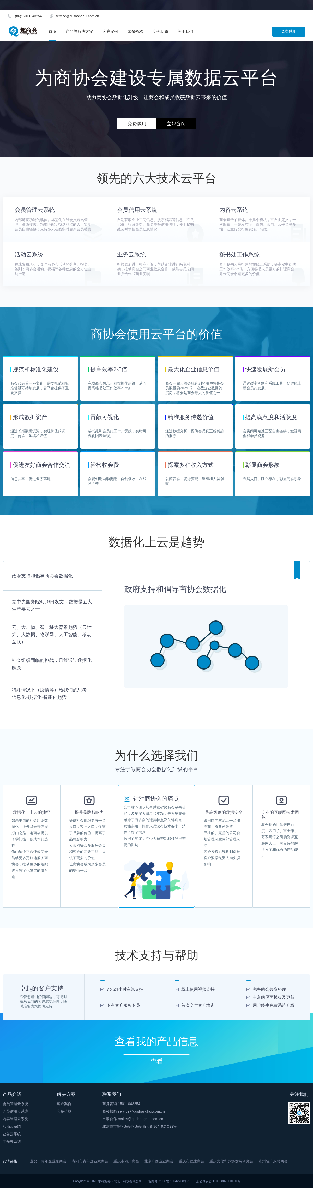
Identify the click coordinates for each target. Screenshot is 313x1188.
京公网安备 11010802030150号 (218, 1181)
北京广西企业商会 (158, 1161)
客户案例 (110, 31)
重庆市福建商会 (191, 1161)
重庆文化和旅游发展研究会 (231, 1161)
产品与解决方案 (79, 31)
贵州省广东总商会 (273, 1161)
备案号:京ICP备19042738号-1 (169, 1181)
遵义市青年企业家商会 (48, 1161)
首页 (52, 31)
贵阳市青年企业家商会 (90, 1161)
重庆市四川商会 (126, 1161)
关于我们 (185, 31)
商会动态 (160, 31)
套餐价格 (135, 31)
